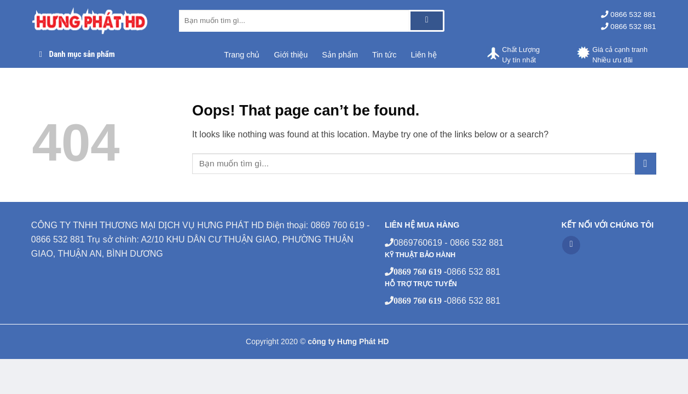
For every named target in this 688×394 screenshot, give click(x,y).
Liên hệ (424, 54)
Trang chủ (241, 54)
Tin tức (384, 54)
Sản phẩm (340, 54)
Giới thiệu (291, 54)
